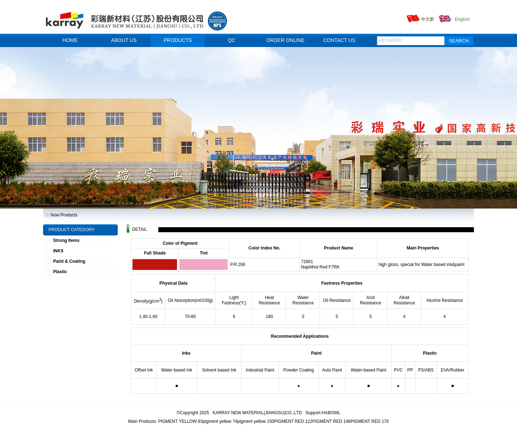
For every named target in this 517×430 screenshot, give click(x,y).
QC (232, 40)
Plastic (60, 271)
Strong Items (66, 240)
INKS (58, 250)
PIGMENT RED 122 (293, 421)
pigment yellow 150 (255, 421)
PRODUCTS (178, 40)
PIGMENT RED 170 (369, 421)
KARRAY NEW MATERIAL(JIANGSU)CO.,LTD (257, 412)
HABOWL (331, 412)
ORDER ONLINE (285, 40)
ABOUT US (123, 40)
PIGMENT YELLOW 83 (180, 421)
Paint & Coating (69, 261)
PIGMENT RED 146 (331, 421)
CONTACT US (339, 40)
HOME (70, 40)
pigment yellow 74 (220, 421)
